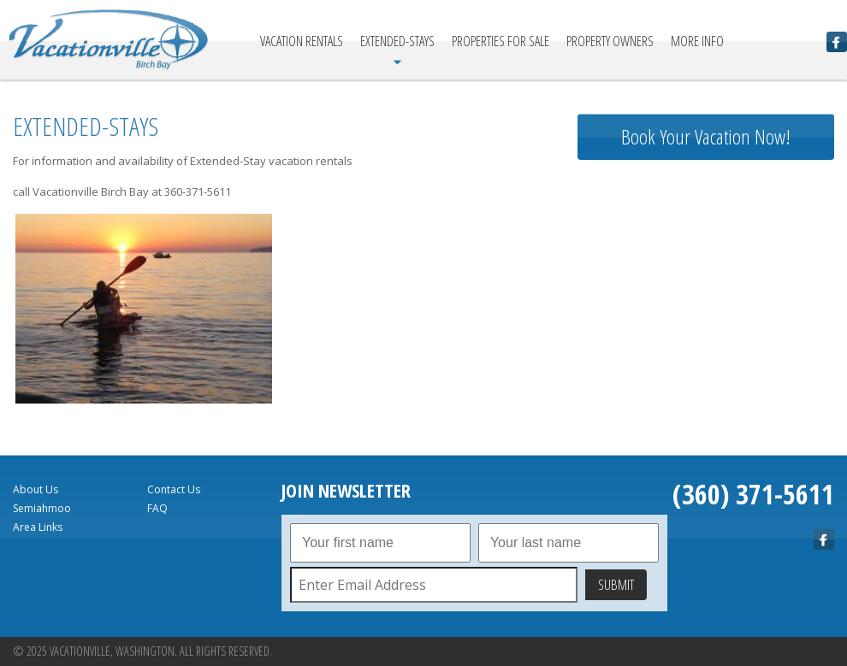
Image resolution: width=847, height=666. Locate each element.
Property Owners (610, 41)
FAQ (157, 508)
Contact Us (173, 489)
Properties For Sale (500, 41)
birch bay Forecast (706, 363)
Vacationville (108, 40)
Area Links (37, 527)
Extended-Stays (397, 41)
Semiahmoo (42, 508)
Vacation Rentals (301, 41)
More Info (697, 41)
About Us (35, 489)
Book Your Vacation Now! (706, 136)
